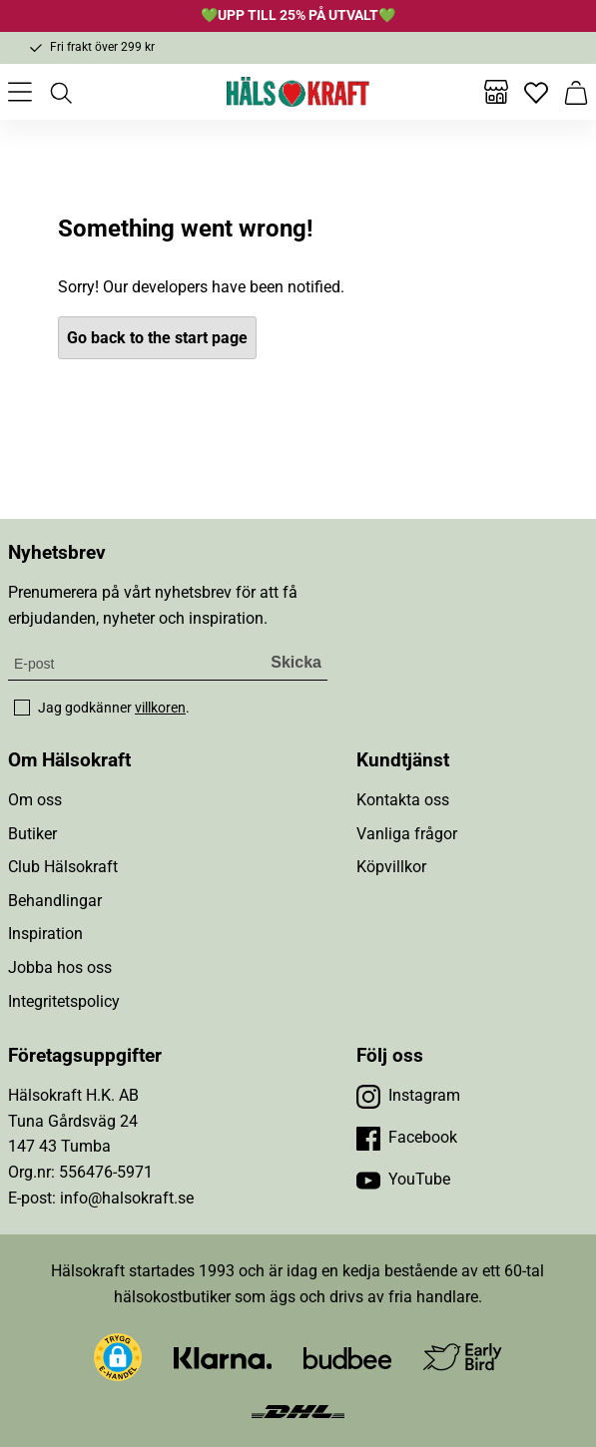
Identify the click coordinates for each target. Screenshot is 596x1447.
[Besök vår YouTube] (403, 1180)
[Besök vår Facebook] (406, 1138)
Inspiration (45, 933)
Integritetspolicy (64, 1001)
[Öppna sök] (60, 92)
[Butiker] (496, 92)
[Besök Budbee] (347, 1357)
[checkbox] (22, 708)
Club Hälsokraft (63, 866)
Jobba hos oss (60, 967)
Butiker (32, 833)
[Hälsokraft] (298, 92)
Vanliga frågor (406, 833)
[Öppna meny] (20, 92)
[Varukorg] (576, 92)
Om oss (35, 799)
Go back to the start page (157, 337)
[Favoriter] (536, 92)
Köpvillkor (391, 866)
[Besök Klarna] (223, 1357)
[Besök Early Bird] (462, 1356)
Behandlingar (55, 900)
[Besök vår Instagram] (408, 1096)
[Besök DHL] (298, 1409)
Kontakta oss (402, 799)
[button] (118, 1357)
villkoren (160, 708)
